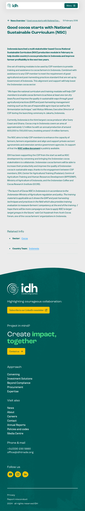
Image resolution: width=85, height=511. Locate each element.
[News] (10, 408)
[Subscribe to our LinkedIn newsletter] (28, 310)
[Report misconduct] (17, 499)
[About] (10, 412)
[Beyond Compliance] (18, 383)
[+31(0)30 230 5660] (19, 449)
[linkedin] (25, 474)
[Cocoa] (25, 238)
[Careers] (12, 416)
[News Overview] (16, 20)
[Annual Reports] (16, 425)
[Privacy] (11, 495)
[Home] (22, 289)
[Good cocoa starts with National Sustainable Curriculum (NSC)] (53, 20)
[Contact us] (16, 351)
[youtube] (10, 474)
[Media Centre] (15, 433)
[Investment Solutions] (19, 378)
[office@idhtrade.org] (20, 452)
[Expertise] (13, 391)
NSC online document (29, 148)
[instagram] (18, 474)
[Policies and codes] (18, 429)
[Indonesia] (34, 248)
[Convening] (13, 374)
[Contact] (12, 421)
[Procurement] (15, 387)
